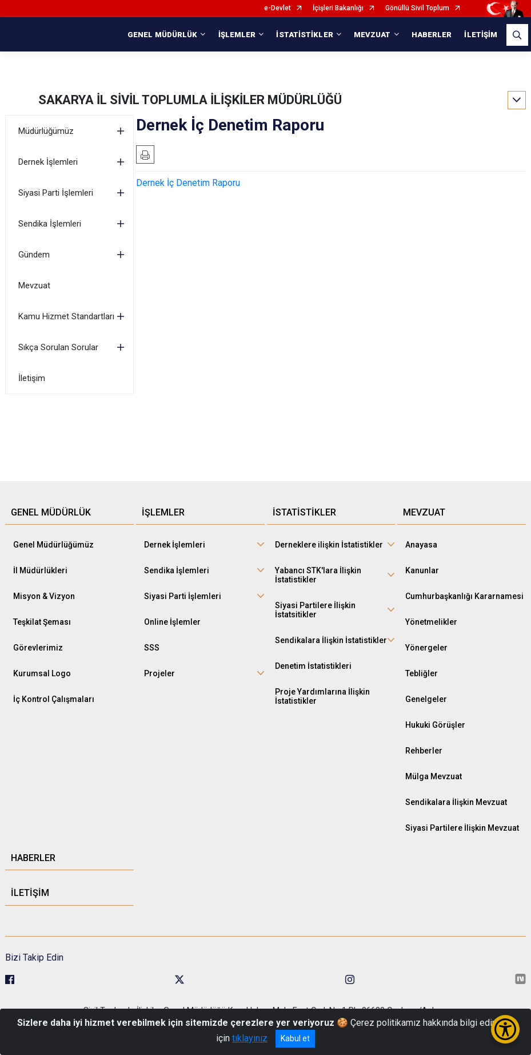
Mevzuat (34, 285)
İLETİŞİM (480, 34)
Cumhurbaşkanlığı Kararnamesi (464, 596)
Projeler (159, 673)
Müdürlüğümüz (46, 131)
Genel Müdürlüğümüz (53, 544)
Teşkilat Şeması (42, 621)
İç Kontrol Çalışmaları (53, 699)
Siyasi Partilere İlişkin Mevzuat (462, 827)
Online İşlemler (172, 621)
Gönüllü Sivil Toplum (417, 8)
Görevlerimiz (38, 647)
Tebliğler (421, 673)
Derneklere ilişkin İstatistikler (329, 544)
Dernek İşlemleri (48, 162)
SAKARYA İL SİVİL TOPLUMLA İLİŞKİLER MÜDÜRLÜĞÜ (190, 100)
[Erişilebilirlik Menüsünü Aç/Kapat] (505, 1029)
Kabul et (295, 1038)
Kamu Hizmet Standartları (66, 316)
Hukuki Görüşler (435, 724)
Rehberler (423, 750)
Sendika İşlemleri (49, 224)
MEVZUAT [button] (372, 34)
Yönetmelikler (431, 621)
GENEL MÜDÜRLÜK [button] (162, 34)
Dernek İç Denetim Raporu (188, 182)
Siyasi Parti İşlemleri (55, 193)
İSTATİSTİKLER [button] (304, 34)
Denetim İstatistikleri (313, 666)
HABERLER (432, 34)
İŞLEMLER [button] (237, 34)
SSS (151, 647)
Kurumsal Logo (42, 673)
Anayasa (421, 544)
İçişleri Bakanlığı (338, 8)
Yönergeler (426, 647)
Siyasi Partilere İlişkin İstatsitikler (315, 610)
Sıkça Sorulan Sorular (58, 347)
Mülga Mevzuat (433, 776)
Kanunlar (422, 570)
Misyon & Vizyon (44, 596)
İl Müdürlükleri (40, 570)
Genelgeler (426, 699)
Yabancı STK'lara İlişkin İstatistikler (318, 575)
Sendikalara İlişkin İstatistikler (331, 640)
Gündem (34, 254)
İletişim (31, 378)
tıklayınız (250, 1038)
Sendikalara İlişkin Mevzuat (456, 802)
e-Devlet (277, 8)
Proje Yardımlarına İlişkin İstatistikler (322, 696)
